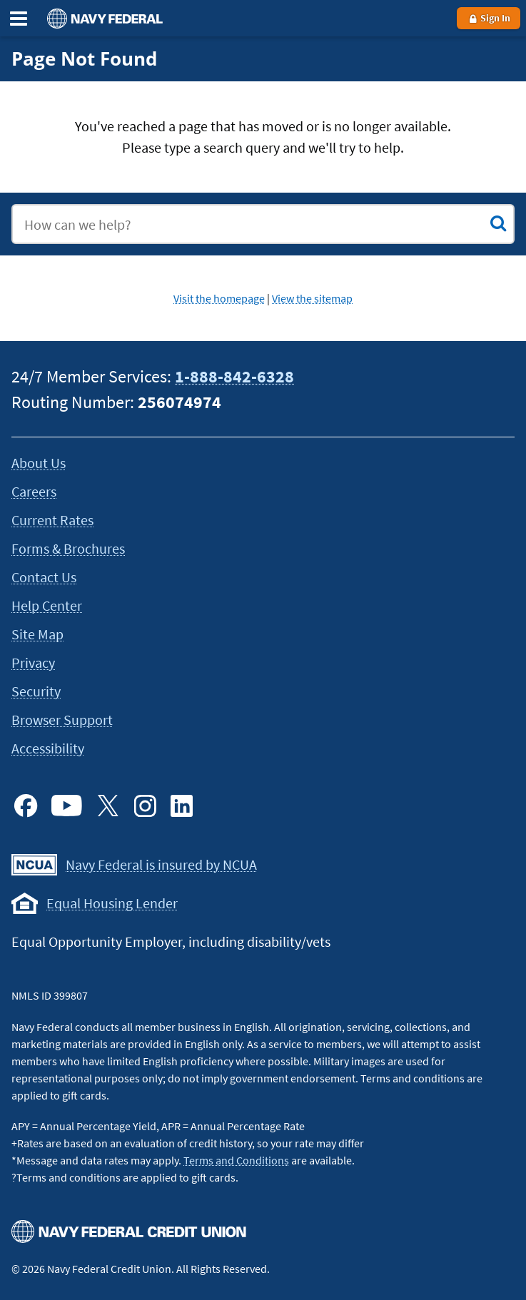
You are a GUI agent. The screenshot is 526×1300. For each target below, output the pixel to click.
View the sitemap (312, 298)
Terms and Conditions (236, 1160)
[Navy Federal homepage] (102, 18)
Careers (33, 491)
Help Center (46, 605)
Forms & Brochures (68, 548)
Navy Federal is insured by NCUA (161, 864)
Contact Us (43, 577)
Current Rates (52, 520)
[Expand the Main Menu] (18, 19)
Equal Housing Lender (112, 903)
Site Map (37, 634)
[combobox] (263, 224)
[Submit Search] (498, 223)
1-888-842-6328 (234, 376)
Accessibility (47, 748)
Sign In (488, 17)
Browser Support (62, 719)
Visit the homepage (219, 298)
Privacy (33, 662)
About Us (38, 463)
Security (36, 691)
